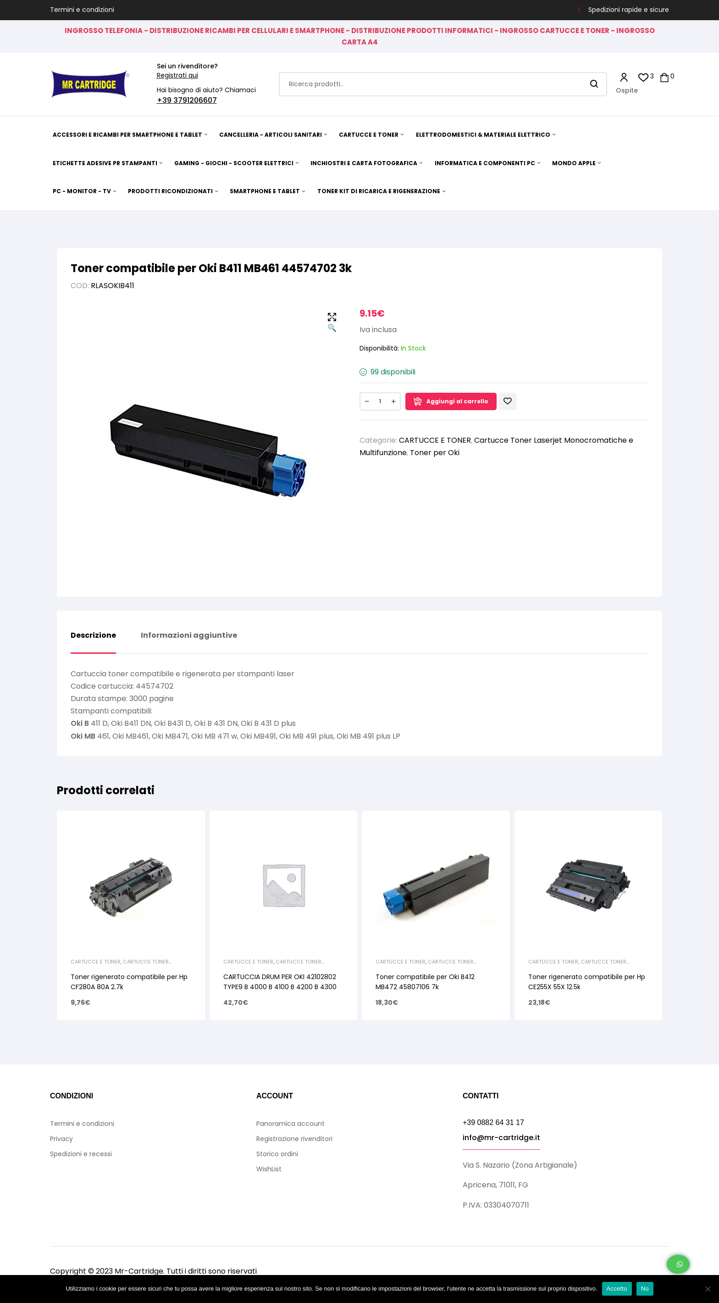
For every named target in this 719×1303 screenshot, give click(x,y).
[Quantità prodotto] (380, 401)
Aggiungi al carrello (457, 401)
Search (594, 84)
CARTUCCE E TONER (435, 440)
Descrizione (93, 635)
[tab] (93, 642)
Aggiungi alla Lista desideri (507, 401)
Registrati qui (177, 75)
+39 (165, 100)
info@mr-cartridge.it (501, 1137)
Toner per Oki (434, 452)
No (645, 1288)
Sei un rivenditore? (187, 66)
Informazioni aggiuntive (189, 635)
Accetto (617, 1288)
